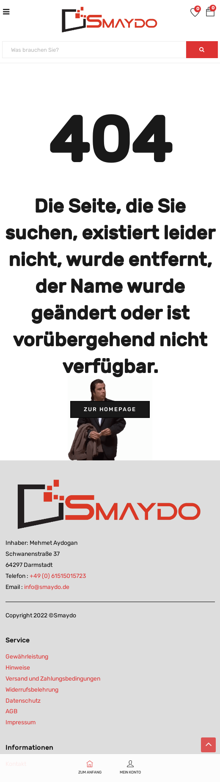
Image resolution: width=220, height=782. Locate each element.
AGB (11, 711)
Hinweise (18, 667)
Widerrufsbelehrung (32, 689)
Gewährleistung (27, 656)
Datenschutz (23, 700)
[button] (210, 13)
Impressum (21, 722)
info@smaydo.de (46, 587)
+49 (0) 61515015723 (58, 576)
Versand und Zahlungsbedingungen (53, 678)
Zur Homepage (110, 409)
